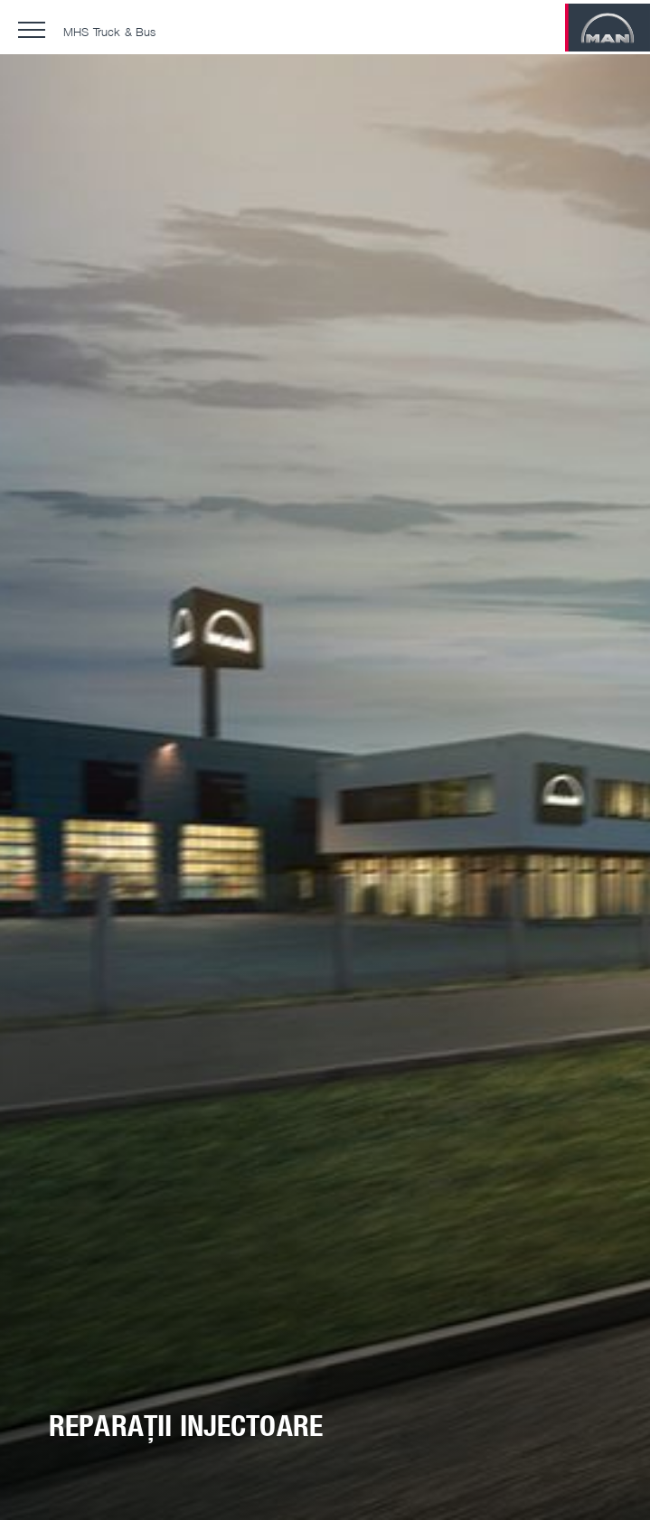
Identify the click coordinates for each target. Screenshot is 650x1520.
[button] (31, 29)
